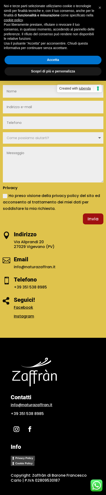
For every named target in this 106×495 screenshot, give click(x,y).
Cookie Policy (24, 463)
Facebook (23, 307)
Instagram (24, 316)
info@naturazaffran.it (31, 405)
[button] (100, 7)
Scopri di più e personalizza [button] (53, 71)
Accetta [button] (53, 60)
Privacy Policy (24, 458)
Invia (93, 219)
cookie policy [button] (13, 20)
